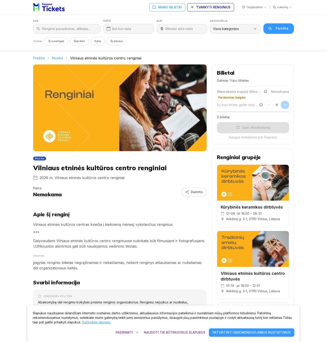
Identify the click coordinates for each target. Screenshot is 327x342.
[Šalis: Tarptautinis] (254, 7)
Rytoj (97, 41)
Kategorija (219, 21)
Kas (36, 21)
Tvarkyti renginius (210, 7)
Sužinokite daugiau (96, 322)
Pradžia (39, 58)
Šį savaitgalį (56, 41)
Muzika (57, 58)
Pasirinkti (127, 332)
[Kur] (185, 29)
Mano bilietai (167, 7)
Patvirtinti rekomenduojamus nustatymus (251, 332)
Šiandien (79, 41)
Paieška (278, 28)
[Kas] (70, 29)
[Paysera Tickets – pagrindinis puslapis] (49, 7)
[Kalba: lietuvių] (282, 7)
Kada (107, 20)
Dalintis (194, 192)
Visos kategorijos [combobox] (226, 29)
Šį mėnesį (117, 41)
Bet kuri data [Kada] (121, 29)
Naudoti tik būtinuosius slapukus (174, 332)
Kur (159, 21)
